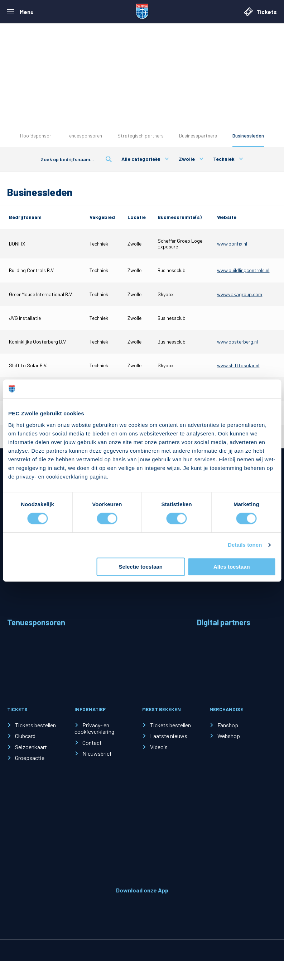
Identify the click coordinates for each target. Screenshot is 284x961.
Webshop (228, 735)
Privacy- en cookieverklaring (94, 728)
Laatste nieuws (168, 735)
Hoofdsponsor (35, 135)
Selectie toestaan (141, 567)
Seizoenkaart (31, 746)
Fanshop (227, 725)
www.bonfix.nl (232, 244)
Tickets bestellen (35, 725)
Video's (159, 746)
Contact (92, 742)
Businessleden (248, 135)
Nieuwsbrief (97, 753)
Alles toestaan (231, 567)
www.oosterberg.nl (237, 342)
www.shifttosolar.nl (238, 365)
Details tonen (245, 545)
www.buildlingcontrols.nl (243, 270)
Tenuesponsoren (84, 135)
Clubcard (25, 735)
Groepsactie (29, 757)
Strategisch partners (140, 135)
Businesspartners (198, 135)
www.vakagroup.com (239, 294)
